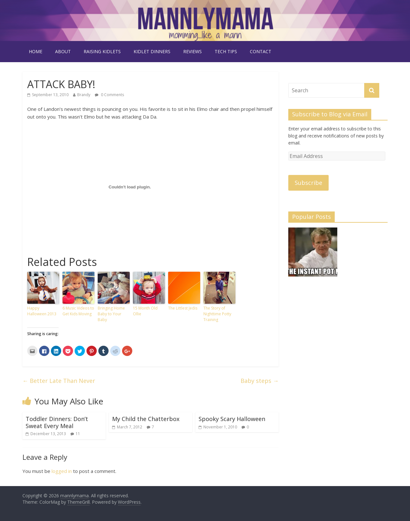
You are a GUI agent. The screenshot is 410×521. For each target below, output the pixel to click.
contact (260, 51)
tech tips (226, 51)
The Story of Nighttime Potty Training (217, 313)
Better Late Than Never (58, 381)
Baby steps (260, 381)
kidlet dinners (152, 51)
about (63, 51)
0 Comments (109, 94)
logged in (62, 471)
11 (78, 433)
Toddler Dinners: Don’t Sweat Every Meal (57, 422)
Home (35, 51)
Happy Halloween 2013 (41, 311)
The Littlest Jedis (182, 308)
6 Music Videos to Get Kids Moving (78, 311)
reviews (192, 51)
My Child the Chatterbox (145, 419)
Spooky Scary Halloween (232, 419)
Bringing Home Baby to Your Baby (111, 313)
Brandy (83, 94)
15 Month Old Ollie (145, 311)
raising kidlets (102, 51)
